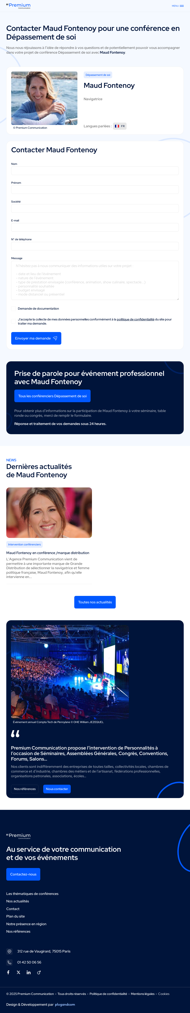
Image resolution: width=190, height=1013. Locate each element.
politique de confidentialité (135, 319)
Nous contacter (57, 789)
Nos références (25, 789)
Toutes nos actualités (95, 602)
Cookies (163, 994)
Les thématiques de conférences (32, 893)
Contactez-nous (23, 874)
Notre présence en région (26, 924)
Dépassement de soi (98, 74)
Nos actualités (17, 901)
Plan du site (15, 916)
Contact (12, 909)
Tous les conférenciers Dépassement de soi (52, 396)
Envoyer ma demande (36, 338)
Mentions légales (142, 994)
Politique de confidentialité (108, 994)
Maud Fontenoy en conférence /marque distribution (47, 553)
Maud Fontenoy (69, 28)
